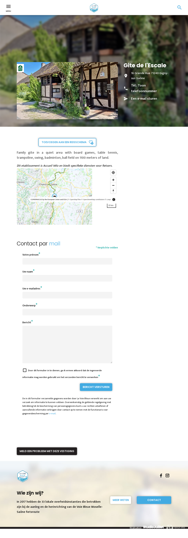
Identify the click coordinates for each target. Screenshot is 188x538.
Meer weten (121, 507)
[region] (67, 196)
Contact (154, 507)
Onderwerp (29, 305)
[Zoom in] (113, 180)
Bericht (26, 322)
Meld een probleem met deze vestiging (47, 458)
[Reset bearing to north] (113, 190)
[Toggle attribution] (114, 199)
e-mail (52, 420)
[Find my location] (113, 172)
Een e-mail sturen (144, 99)
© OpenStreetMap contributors (92, 199)
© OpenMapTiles (74, 199)
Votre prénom (30, 255)
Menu (8, 8)
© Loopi (108, 199)
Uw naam (27, 271)
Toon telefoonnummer (144, 88)
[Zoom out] (113, 185)
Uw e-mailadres (31, 288)
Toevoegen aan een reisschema (64, 142)
